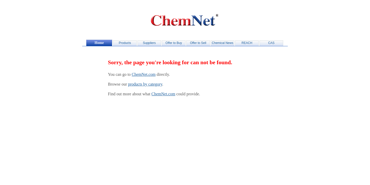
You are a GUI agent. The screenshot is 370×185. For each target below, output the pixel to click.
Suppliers (149, 43)
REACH (247, 43)
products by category (145, 84)
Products (125, 43)
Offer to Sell (198, 43)
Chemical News (222, 43)
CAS (271, 43)
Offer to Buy (173, 43)
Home (99, 43)
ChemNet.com (144, 74)
